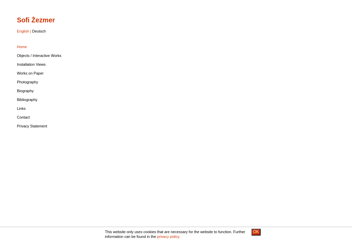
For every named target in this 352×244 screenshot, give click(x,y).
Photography (27, 82)
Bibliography (27, 100)
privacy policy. (168, 237)
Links (21, 108)
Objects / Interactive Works (39, 56)
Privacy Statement (32, 126)
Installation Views (31, 64)
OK (256, 231)
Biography (25, 91)
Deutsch (39, 31)
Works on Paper (30, 73)
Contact (23, 117)
